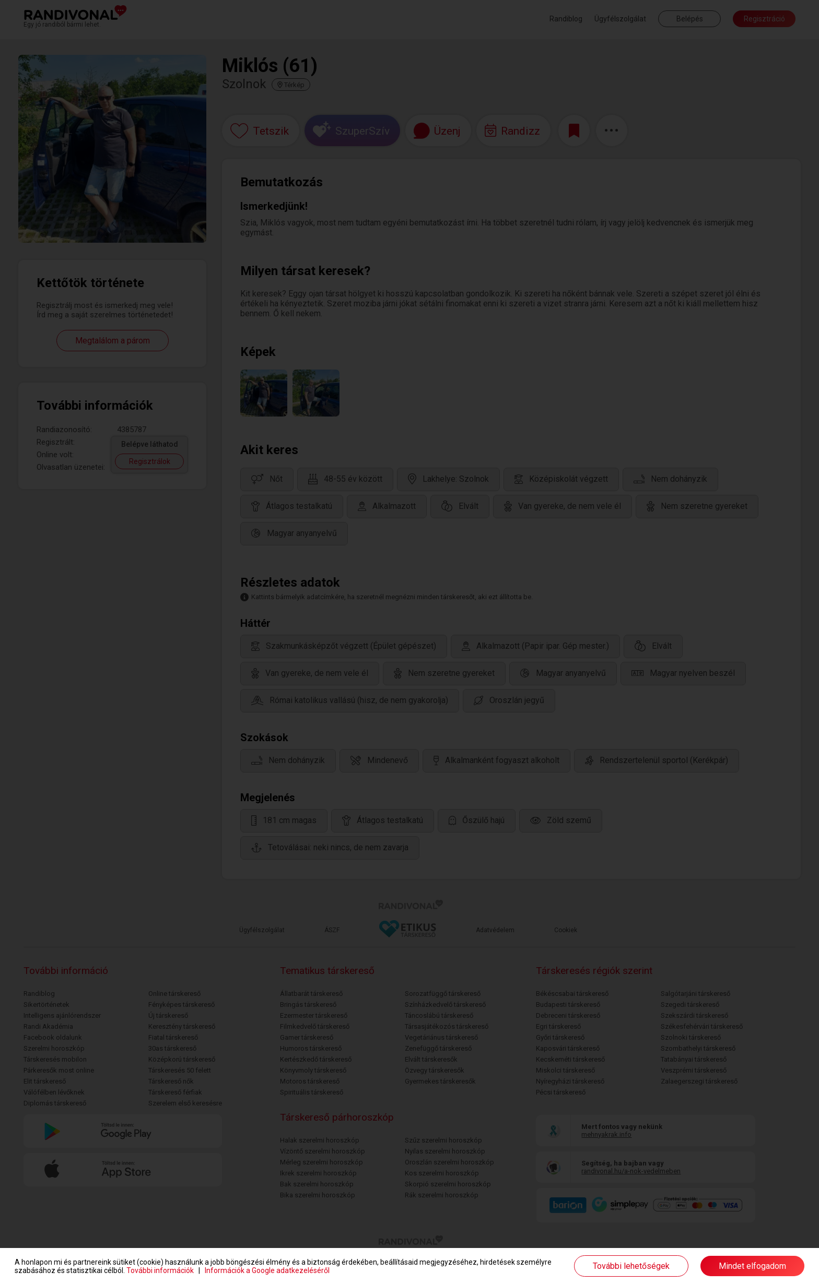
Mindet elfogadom (752, 1266)
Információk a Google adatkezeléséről (267, 1270)
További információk (160, 1270)
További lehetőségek (631, 1266)
